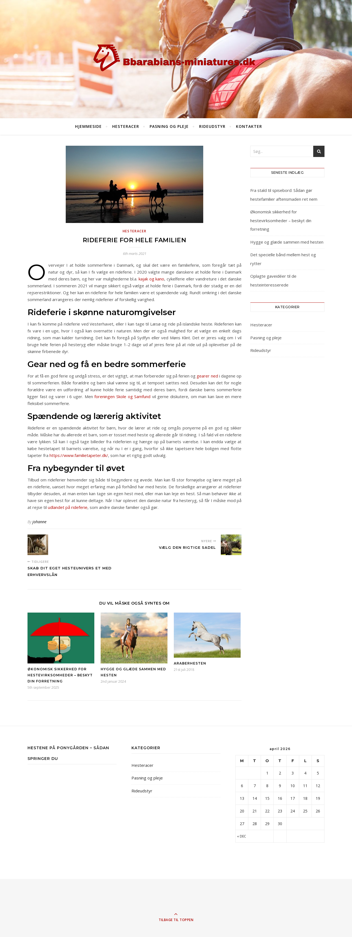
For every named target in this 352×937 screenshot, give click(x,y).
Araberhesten (190, 663)
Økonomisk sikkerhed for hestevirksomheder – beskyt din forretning (60, 675)
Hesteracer (125, 126)
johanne (39, 521)
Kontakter (249, 126)
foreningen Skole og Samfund (122, 396)
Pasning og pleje (169, 126)
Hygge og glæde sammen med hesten (286, 242)
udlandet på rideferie (67, 507)
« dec (241, 836)
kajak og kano (151, 279)
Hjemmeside (88, 126)
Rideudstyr (212, 126)
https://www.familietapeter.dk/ (79, 455)
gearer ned (207, 376)
